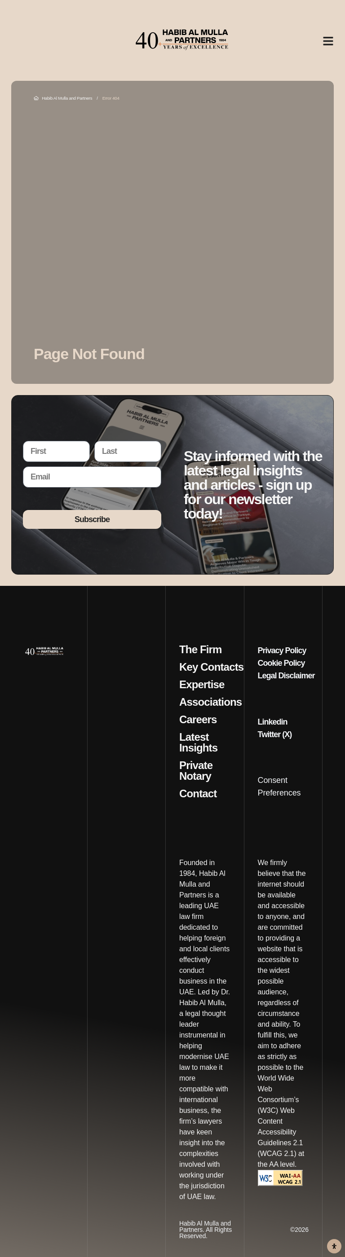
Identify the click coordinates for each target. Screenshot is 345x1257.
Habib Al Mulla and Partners (63, 98)
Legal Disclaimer (286, 675)
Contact (198, 793)
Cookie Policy (281, 663)
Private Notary (195, 771)
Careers (198, 719)
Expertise (202, 684)
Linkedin (273, 721)
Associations (210, 702)
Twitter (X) (275, 734)
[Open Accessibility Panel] (334, 1246)
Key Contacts (211, 667)
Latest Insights (198, 742)
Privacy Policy (282, 650)
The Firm (200, 649)
